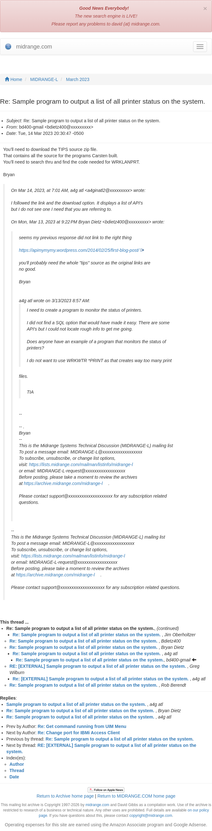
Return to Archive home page (65, 796)
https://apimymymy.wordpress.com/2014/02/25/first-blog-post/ (79, 250)
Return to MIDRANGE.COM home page (136, 796)
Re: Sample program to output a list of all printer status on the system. (87, 634)
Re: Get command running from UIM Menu (82, 726)
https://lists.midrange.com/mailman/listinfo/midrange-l (81, 464)
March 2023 (77, 79)
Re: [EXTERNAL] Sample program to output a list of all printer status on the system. (101, 678)
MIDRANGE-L (44, 79)
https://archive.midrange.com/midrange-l (63, 483)
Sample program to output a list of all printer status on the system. (76, 704)
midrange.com (97, 805)
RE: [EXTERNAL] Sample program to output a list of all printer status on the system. (97, 666)
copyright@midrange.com (150, 815)
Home (13, 79)
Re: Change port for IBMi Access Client (79, 732)
